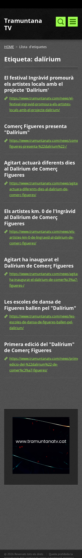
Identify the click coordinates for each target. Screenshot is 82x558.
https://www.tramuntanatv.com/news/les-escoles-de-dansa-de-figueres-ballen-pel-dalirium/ (42, 322)
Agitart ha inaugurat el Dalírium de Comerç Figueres (38, 262)
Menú (73, 22)
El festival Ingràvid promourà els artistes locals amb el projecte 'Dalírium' (39, 83)
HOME (9, 47)
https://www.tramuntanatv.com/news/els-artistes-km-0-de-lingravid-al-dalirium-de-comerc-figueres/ (42, 237)
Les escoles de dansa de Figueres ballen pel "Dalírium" (40, 304)
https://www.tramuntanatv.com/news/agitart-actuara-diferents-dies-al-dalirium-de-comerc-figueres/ (45, 189)
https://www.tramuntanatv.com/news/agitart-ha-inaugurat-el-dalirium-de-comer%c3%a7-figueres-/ (45, 280)
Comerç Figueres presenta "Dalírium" (35, 129)
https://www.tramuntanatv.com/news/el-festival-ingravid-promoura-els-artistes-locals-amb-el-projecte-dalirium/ (41, 104)
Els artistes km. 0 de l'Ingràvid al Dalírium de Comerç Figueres (40, 217)
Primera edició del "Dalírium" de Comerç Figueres (39, 347)
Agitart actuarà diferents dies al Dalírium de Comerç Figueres (39, 168)
